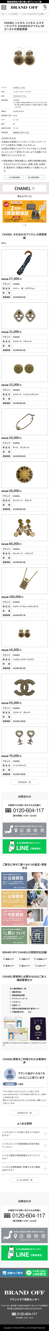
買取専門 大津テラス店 (21, 132)
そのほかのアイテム (19, 96)
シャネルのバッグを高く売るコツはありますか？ (21, 1134)
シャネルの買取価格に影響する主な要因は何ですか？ (21, 1168)
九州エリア (41, 965)
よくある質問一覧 (24, 1179)
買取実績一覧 (24, 782)
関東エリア (10, 959)
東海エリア (10, 965)
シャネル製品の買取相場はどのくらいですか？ (21, 1157)
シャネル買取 (12, 14)
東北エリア (25, 965)
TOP (2, 14)
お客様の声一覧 (24, 1112)
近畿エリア (25, 959)
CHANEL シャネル (19, 87)
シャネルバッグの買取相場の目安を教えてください (21, 1145)
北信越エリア (41, 959)
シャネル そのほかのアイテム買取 (32, 14)
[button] (23, 225)
